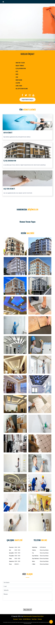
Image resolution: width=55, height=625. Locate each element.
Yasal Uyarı (34, 619)
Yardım (20, 619)
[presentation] (27, 604)
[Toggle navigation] (3, 2)
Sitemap (40, 619)
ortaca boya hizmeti (35, 622)
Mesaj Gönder (27, 609)
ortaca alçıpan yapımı (49, 622)
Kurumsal (15, 619)
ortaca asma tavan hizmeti (27, 623)
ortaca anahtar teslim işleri (7, 622)
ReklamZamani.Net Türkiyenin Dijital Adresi (33, 616)
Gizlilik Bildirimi (27, 619)
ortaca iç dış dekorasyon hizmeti (22, 622)
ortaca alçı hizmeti (30, 622)
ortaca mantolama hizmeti (42, 622)
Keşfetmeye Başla (27, 99)
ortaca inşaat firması (14, 622)
